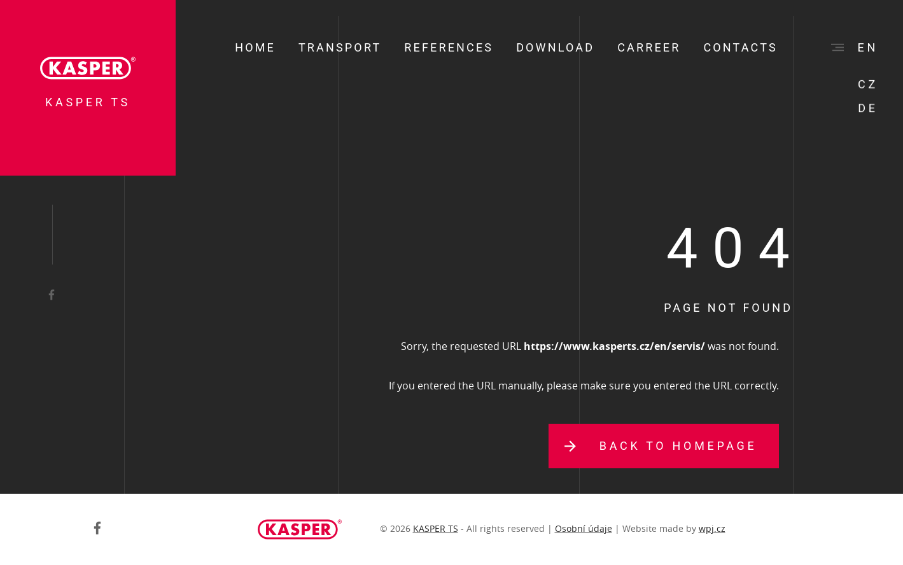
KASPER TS (435, 528)
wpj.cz (712, 528)
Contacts (740, 47)
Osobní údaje (583, 528)
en (868, 47)
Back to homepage (678, 445)
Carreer (648, 47)
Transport (339, 47)
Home (255, 47)
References (448, 47)
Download (555, 47)
